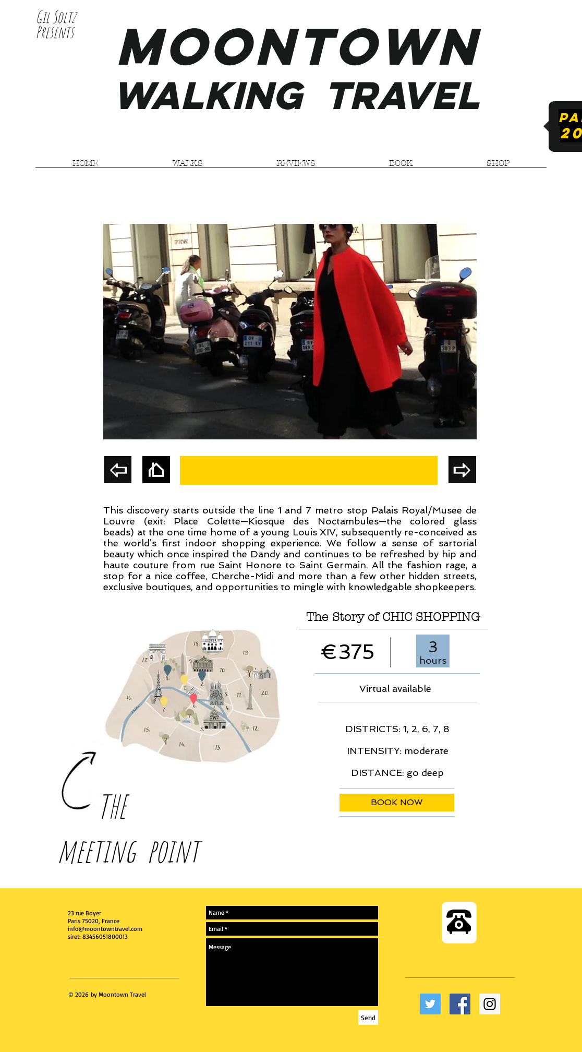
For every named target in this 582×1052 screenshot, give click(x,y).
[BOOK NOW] (397, 802)
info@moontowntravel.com (105, 929)
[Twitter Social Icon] (430, 1004)
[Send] (368, 1017)
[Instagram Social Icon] (489, 1004)
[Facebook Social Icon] (460, 1004)
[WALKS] (309, 470)
